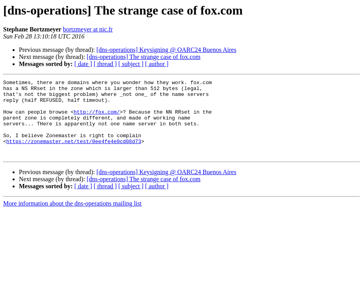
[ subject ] (131, 64)
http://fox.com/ (97, 118)
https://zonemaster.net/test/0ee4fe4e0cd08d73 (73, 154)
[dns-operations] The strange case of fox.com (143, 56)
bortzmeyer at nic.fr (88, 29)
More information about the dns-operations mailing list (72, 218)
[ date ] (83, 64)
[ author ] (157, 64)
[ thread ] (105, 64)
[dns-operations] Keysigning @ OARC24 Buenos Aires (166, 49)
